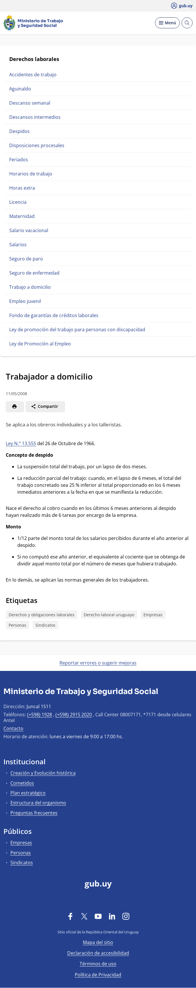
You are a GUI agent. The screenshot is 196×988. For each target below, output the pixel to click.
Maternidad (22, 216)
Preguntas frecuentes (33, 813)
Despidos (19, 131)
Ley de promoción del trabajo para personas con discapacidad (77, 329)
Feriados (18, 159)
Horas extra (22, 188)
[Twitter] (84, 916)
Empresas (153, 614)
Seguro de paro (26, 259)
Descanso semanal (29, 103)
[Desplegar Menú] (167, 22)
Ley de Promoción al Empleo (40, 344)
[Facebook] (70, 916)
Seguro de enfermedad (34, 273)
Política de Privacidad (98, 975)
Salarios (18, 244)
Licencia (18, 202)
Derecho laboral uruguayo (109, 614)
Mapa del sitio (98, 942)
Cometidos (22, 783)
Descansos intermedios (35, 117)
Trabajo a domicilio (30, 287)
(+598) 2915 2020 (73, 714)
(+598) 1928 (39, 714)
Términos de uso (98, 964)
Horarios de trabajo (30, 174)
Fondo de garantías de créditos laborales (53, 315)
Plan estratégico (28, 793)
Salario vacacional (28, 230)
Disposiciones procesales (36, 145)
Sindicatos (45, 625)
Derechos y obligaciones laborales (41, 614)
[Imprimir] (14, 406)
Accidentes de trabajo (33, 74)
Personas (17, 625)
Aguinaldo (20, 89)
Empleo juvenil (25, 301)
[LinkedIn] (112, 916)
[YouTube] (98, 916)
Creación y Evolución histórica (43, 773)
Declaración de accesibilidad (98, 953)
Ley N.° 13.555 (21, 443)
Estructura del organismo (38, 803)
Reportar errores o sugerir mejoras (98, 663)
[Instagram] (125, 916)
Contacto (13, 728)
